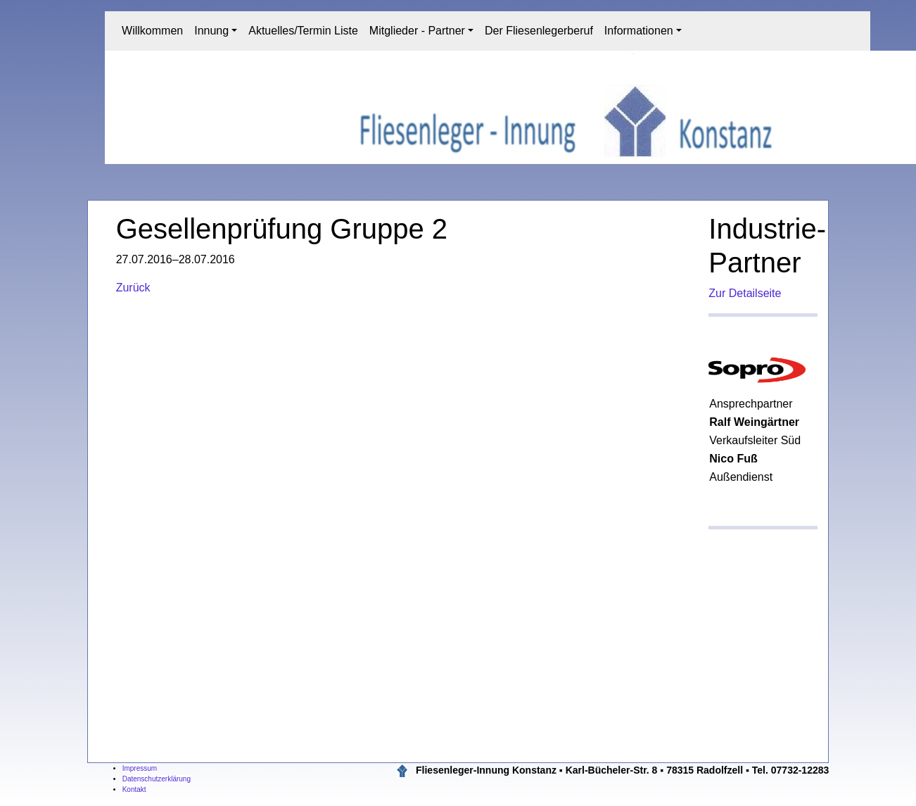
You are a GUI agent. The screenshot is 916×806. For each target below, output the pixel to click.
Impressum (139, 768)
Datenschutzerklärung (156, 779)
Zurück (133, 288)
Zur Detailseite (744, 293)
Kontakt (134, 789)
